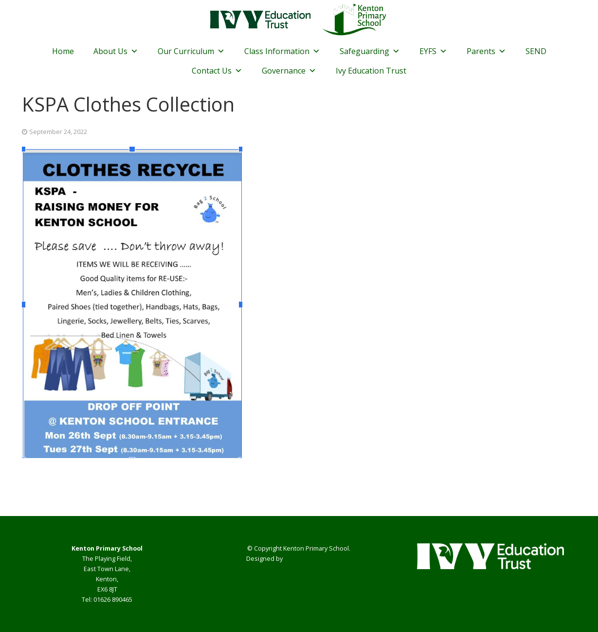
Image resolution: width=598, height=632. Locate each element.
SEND (536, 51)
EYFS (433, 51)
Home (63, 51)
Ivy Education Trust (371, 70)
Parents (486, 51)
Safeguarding (370, 51)
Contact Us (217, 70)
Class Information (282, 51)
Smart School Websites (318, 559)
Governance (289, 70)
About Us (115, 51)
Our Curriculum (191, 51)
